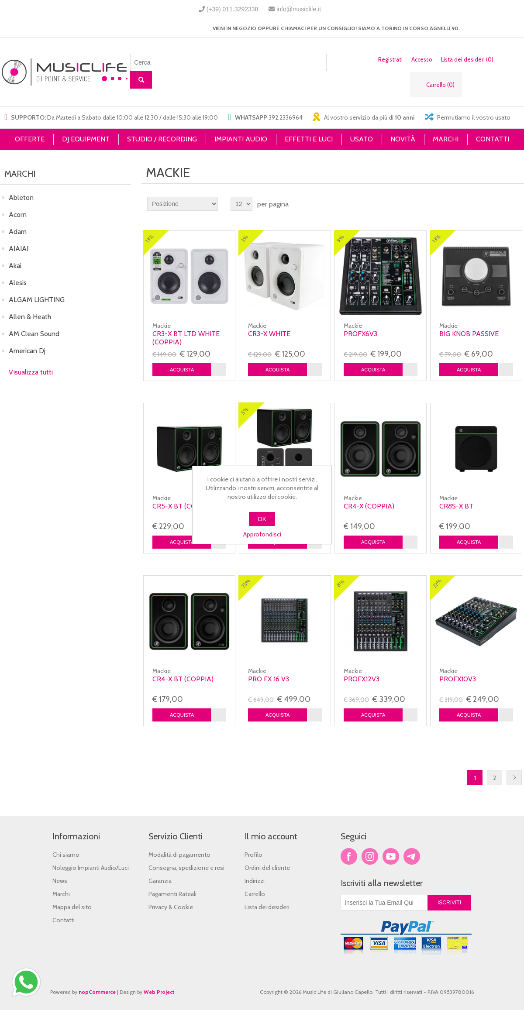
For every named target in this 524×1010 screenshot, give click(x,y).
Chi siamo (65, 855)
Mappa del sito (72, 907)
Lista (516, 204)
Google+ (411, 856)
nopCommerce (97, 992)
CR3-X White (269, 334)
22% (437, 584)
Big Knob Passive (469, 334)
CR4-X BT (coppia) (183, 679)
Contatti (63, 920)
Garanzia (160, 881)
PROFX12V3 (361, 679)
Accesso (421, 59)
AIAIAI (18, 248)
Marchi (61, 894)
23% (246, 584)
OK (262, 518)
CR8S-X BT (456, 506)
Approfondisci (262, 534)
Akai (15, 265)
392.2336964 (286, 117)
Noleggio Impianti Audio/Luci (90, 868)
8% (340, 583)
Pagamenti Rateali (172, 894)
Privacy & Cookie (170, 907)
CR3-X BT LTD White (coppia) (186, 338)
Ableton (21, 197)
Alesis (18, 282)
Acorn (18, 214)
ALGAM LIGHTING (37, 299)
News (59, 881)
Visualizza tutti (31, 372)
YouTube (391, 856)
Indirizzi (255, 881)
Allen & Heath (30, 317)
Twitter (370, 856)
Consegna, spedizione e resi (186, 868)
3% (245, 239)
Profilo (253, 855)
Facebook (349, 856)
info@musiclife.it (298, 9)
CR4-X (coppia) (369, 506)
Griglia (501, 204)
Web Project (159, 992)
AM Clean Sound (34, 334)
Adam (18, 231)
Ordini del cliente (267, 868)
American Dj (27, 351)
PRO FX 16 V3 (268, 679)
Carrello (255, 894)
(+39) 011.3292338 (233, 9)
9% (340, 239)
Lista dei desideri (267, 907)
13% (149, 238)
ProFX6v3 (360, 334)
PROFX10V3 (457, 679)
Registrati (390, 59)
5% (245, 411)
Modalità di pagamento (179, 855)
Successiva (514, 777)
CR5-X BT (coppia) (183, 506)
